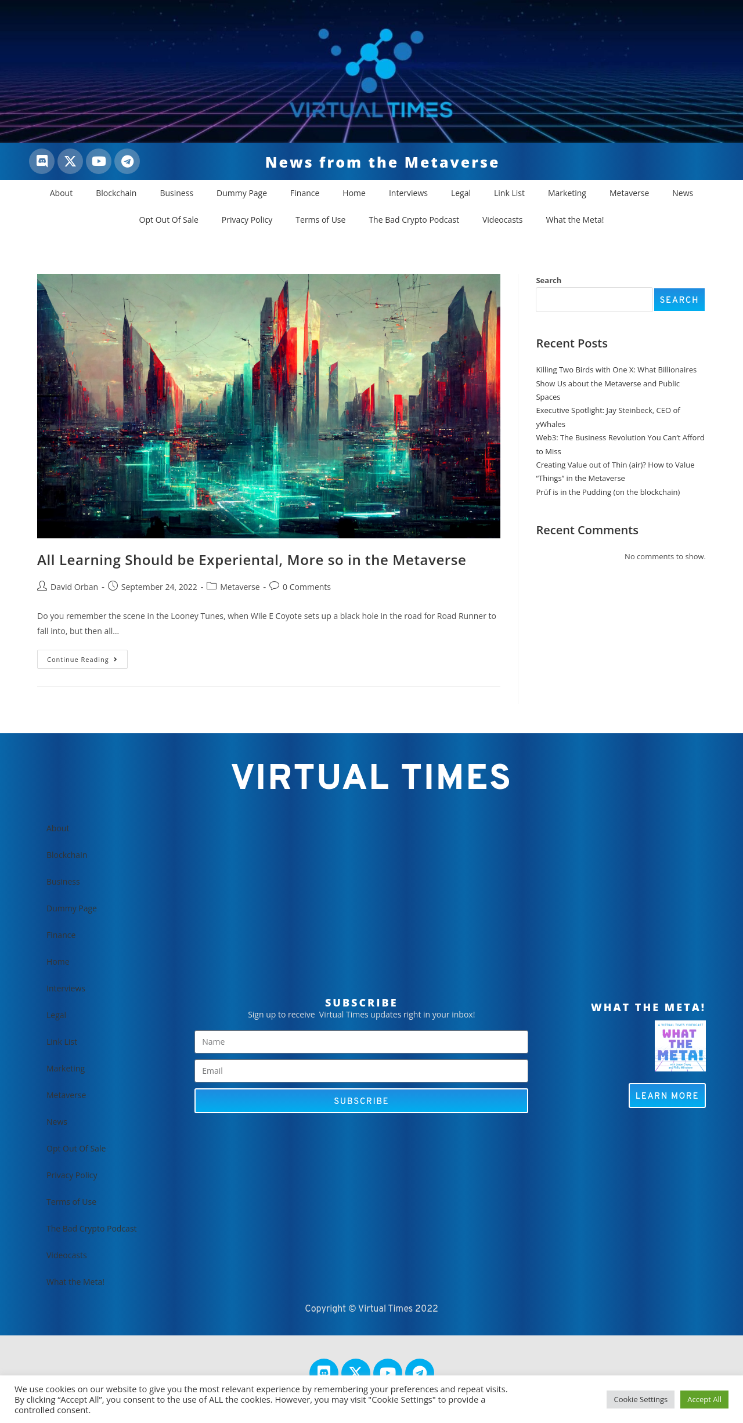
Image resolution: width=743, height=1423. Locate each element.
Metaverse (629, 192)
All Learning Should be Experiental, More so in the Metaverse (252, 559)
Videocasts (502, 219)
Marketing (567, 192)
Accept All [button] (704, 1399)
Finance (304, 192)
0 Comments (307, 586)
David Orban (74, 586)
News (682, 192)
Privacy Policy (247, 219)
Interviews (408, 192)
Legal (461, 192)
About (61, 192)
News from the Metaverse (382, 162)
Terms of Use (320, 219)
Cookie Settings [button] (641, 1399)
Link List (509, 192)
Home (354, 192)
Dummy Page (242, 192)
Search (548, 280)
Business (176, 192)
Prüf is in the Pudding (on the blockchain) (608, 492)
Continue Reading (87, 657)
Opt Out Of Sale (169, 219)
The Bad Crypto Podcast (414, 219)
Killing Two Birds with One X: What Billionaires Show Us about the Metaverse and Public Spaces (616, 383)
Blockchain (116, 192)
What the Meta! (575, 219)
